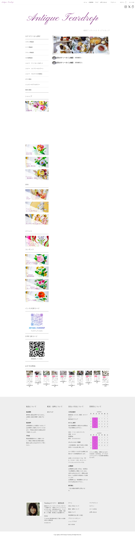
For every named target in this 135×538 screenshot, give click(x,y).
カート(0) (130, 2)
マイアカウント (93, 502)
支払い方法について (73, 506)
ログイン (121, 2)
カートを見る (93, 509)
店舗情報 (91, 2)
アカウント (112, 2)
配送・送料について (73, 509)
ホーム (85, 2)
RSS (69, 524)
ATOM (73, 524)
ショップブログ (72, 521)
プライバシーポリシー (74, 518)
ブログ (96, 2)
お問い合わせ (103, 2)
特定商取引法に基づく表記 (75, 515)
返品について (72, 512)
